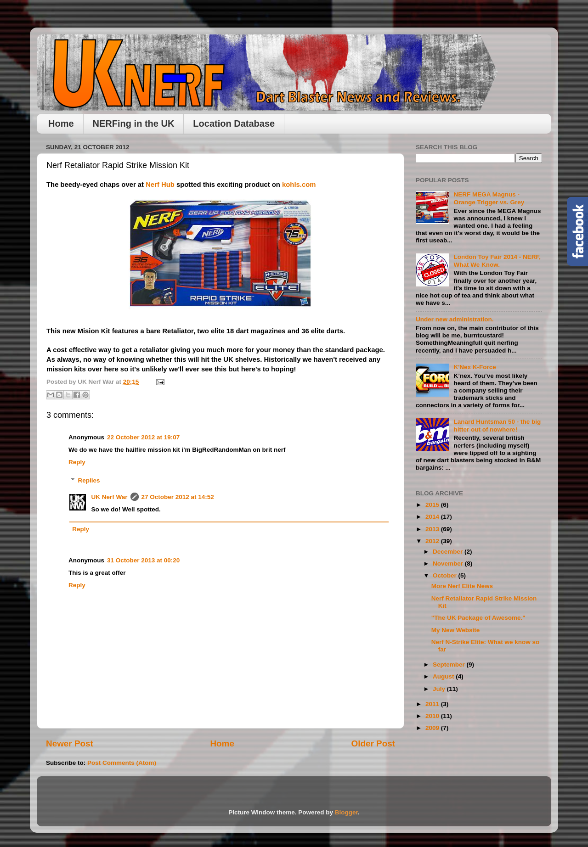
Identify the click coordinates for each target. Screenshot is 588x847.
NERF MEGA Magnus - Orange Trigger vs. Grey (488, 198)
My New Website (455, 630)
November (449, 563)
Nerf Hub (160, 184)
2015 (433, 504)
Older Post (373, 743)
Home (61, 123)
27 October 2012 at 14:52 (177, 497)
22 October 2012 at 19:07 (143, 437)
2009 (433, 727)
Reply (76, 462)
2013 (433, 529)
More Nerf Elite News (462, 586)
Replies (89, 480)
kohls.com (299, 184)
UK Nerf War (109, 497)
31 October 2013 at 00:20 (143, 560)
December (448, 551)
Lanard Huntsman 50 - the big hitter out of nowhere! (497, 425)
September (450, 664)
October (445, 575)
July (440, 688)
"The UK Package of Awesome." (478, 617)
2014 (433, 516)
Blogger (346, 812)
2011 (433, 704)
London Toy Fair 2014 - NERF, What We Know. (497, 260)
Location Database (234, 123)
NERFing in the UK (134, 123)
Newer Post (69, 743)
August (444, 676)
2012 (433, 541)
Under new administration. (455, 319)
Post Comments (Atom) (121, 762)
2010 (433, 715)
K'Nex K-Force (474, 367)
